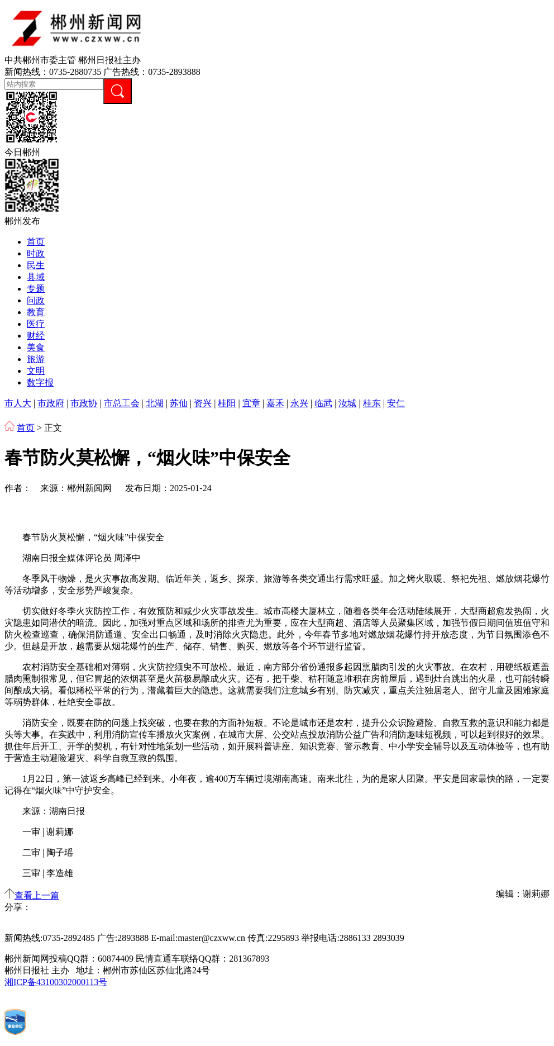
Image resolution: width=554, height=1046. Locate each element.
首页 (36, 241)
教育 (36, 312)
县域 (36, 277)
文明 (36, 370)
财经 (36, 335)
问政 (36, 300)
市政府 (50, 403)
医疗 (36, 324)
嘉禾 (275, 403)
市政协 (83, 403)
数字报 (40, 382)
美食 (36, 347)
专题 (36, 288)
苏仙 (179, 403)
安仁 (396, 403)
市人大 (17, 403)
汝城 (347, 403)
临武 (323, 403)
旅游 (36, 359)
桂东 (372, 403)
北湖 (155, 403)
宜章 (251, 403)
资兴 (203, 403)
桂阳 (227, 403)
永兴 (299, 403)
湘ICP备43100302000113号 (55, 982)
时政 (36, 253)
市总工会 (122, 403)
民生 (36, 265)
